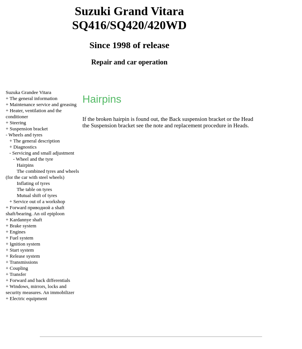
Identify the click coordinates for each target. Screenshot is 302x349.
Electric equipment (28, 298)
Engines (18, 232)
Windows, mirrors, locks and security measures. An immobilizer (40, 289)
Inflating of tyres (33, 183)
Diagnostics (24, 147)
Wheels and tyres (25, 135)
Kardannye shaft (26, 219)
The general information (33, 98)
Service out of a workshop (39, 201)
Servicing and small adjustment (43, 153)
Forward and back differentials (40, 280)
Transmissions (23, 262)
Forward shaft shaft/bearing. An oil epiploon (35, 210)
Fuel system (21, 238)
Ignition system (25, 244)
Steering (18, 122)
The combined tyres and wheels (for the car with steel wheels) (42, 174)
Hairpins (25, 165)
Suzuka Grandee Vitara (28, 92)
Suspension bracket (29, 128)
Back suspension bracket (198, 119)
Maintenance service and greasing (43, 104)
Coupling (19, 268)
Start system (22, 250)
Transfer (17, 274)
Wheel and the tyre (34, 159)
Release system (25, 256)
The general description (36, 141)
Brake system (23, 225)
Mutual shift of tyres (37, 195)
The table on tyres (34, 189)
